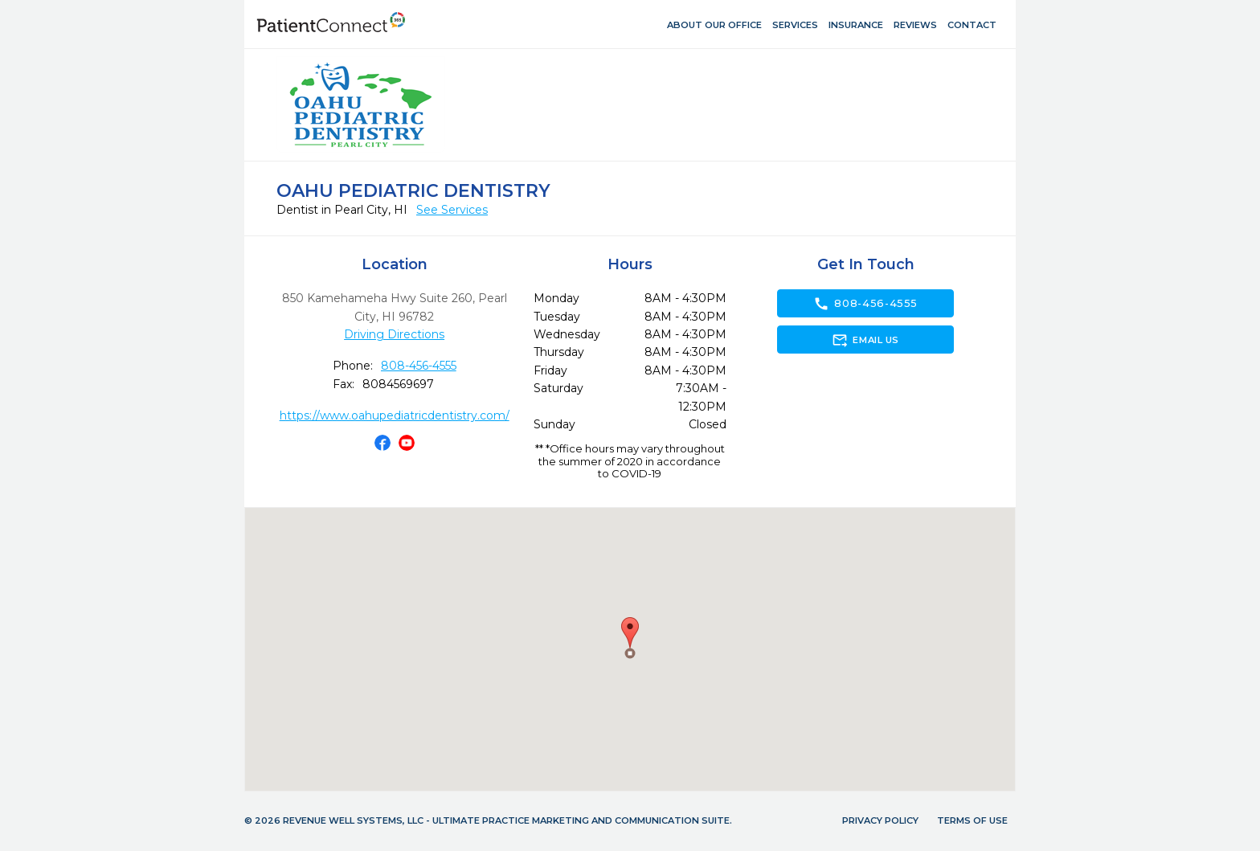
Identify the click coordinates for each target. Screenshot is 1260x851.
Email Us (865, 340)
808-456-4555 (418, 365)
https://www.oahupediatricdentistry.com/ (394, 415)
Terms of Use (972, 820)
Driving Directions (394, 334)
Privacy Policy (880, 820)
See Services (452, 210)
